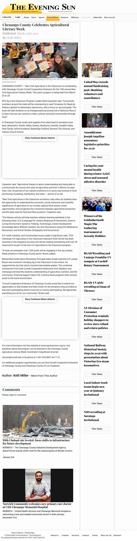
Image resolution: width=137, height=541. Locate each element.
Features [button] (64, 17)
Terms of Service (17, 533)
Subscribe (6, 17)
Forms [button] (95, 535)
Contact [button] (85, 535)
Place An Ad (109, 17)
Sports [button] (41, 17)
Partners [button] (117, 535)
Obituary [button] (75, 17)
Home (26, 17)
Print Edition (52, 17)
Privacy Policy (29, 533)
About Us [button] (55, 535)
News (33, 17)
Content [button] (65, 535)
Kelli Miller (21, 375)
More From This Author (44, 375)
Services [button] (75, 535)
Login (17, 17)
